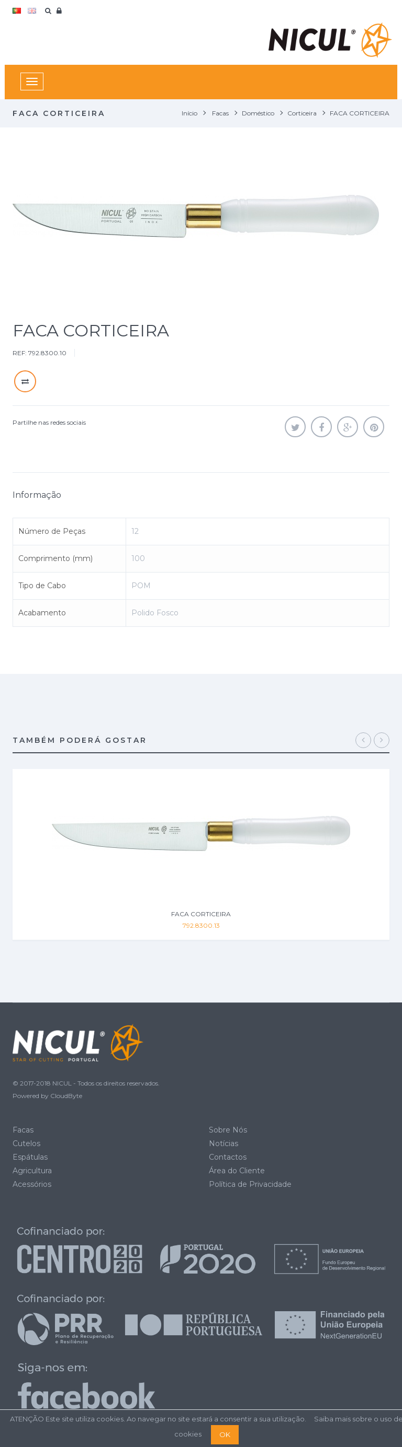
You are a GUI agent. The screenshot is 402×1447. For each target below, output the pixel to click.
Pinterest (373, 426)
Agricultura (32, 1170)
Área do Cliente (237, 1170)
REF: (20, 353)
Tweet (295, 426)
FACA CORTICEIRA (201, 914)
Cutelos (26, 1143)
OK (224, 1434)
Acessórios (32, 1184)
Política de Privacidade (250, 1184)
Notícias (223, 1143)
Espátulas (30, 1157)
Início (189, 113)
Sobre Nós (228, 1130)
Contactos (228, 1157)
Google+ (347, 426)
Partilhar (321, 426)
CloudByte (66, 1096)
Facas (23, 1130)
